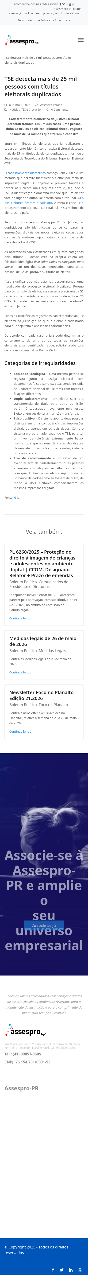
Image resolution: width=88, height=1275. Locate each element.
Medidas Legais (52, 650)
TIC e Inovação (31, 110)
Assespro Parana (51, 105)
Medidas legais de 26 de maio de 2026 (43, 641)
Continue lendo (20, 618)
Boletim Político (23, 581)
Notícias (14, 110)
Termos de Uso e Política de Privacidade (44, 20)
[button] (81, 40)
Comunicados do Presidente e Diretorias (39, 584)
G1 (16, 497)
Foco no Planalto (53, 704)
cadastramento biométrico (27, 173)
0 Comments (59, 110)
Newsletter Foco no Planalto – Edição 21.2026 (43, 695)
